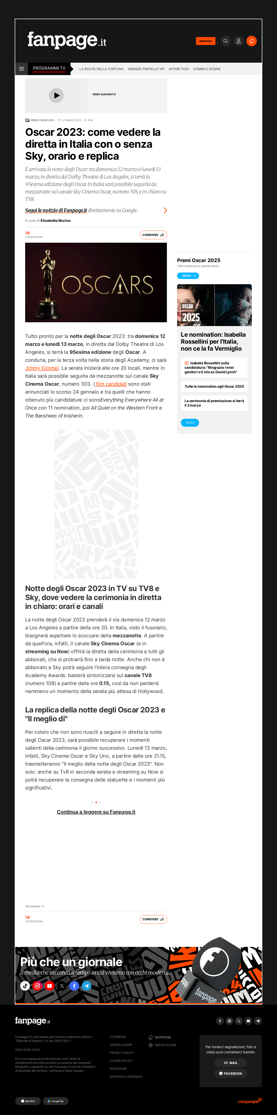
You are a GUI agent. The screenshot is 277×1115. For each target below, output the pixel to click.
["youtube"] (54, 986)
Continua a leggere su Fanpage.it (96, 812)
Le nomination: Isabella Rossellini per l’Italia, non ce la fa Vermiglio (213, 341)
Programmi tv (49, 68)
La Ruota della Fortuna (101, 69)
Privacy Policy (122, 1053)
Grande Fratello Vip (146, 69)
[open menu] (21, 69)
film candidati (111, 384)
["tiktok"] (26, 986)
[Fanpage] (32, 1021)
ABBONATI (205, 41)
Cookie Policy (121, 1061)
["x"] (67, 986)
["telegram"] (95, 986)
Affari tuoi (179, 69)
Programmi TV (34, 906)
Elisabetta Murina (55, 220)
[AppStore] (28, 1101)
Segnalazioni (121, 1045)
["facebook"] (81, 986)
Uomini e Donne (207, 69)
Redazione (118, 1068)
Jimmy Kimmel (42, 368)
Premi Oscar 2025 (42, 120)
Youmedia (118, 1037)
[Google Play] (56, 1101)
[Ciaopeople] (250, 1102)
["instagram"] (40, 986)
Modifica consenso (126, 1076)
